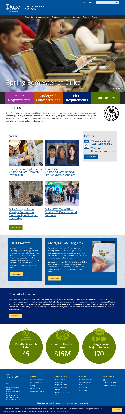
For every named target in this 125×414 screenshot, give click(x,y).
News (85, 2)
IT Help (32, 386)
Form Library (82, 390)
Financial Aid (82, 387)
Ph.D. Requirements (77, 98)
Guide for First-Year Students (60, 388)
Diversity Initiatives (36, 380)
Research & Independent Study (60, 383)
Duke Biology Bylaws (37, 391)
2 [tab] (116, 89)
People (86, 17)
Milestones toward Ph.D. (84, 383)
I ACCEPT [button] (117, 410)
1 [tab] (114, 89)
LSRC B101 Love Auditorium (104, 151)
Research (96, 17)
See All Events (91, 157)
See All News (15, 227)
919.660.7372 (15, 399)
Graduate (56, 17)
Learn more (16, 316)
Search (117, 2)
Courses (76, 17)
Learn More (17, 274)
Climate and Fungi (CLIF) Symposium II (101, 142)
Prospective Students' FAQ (61, 393)
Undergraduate (42, 17)
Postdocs (66, 17)
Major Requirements (19, 98)
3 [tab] (119, 89)
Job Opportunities (36, 383)
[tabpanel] (62, 55)
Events (91, 2)
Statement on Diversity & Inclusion (66, 403)
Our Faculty (106, 98)
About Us (29, 17)
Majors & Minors (60, 380)
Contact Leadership (109, 385)
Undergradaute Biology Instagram (111, 381)
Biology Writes (35, 388)
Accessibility (84, 403)
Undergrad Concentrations (48, 98)
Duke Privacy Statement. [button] (60, 411)
